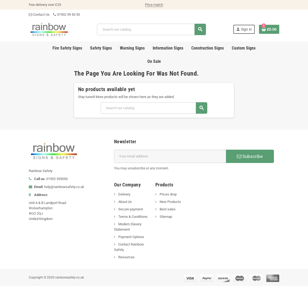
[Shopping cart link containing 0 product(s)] (269, 29)
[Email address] (170, 156)
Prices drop (168, 194)
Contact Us (39, 15)
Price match (154, 5)
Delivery (123, 194)
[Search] (151, 29)
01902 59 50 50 (66, 15)
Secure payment (130, 209)
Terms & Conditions (132, 217)
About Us (124, 202)
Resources (126, 257)
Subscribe (250, 156)
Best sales (167, 209)
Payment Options (130, 237)
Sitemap (165, 217)
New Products (170, 202)
